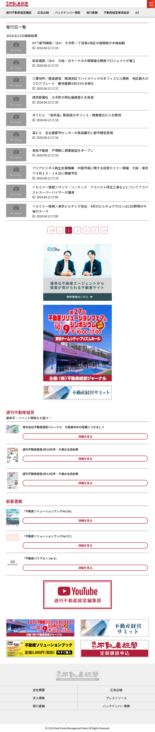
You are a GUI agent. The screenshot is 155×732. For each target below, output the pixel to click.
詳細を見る (85, 436)
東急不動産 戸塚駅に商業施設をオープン (62, 150)
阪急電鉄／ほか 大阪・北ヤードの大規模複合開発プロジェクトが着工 (84, 60)
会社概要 (39, 690)
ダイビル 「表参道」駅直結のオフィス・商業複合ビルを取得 (76, 115)
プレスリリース (116, 698)
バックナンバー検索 (67, 12)
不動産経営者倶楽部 (116, 12)
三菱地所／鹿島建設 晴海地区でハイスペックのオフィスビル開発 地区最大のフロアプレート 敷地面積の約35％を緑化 (90, 81)
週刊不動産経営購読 (18, 12)
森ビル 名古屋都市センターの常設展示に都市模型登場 (72, 132)
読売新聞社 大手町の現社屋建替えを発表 (63, 97)
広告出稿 (43, 12)
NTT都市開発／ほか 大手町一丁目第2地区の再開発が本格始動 (80, 42)
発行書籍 (92, 12)
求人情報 (39, 698)
